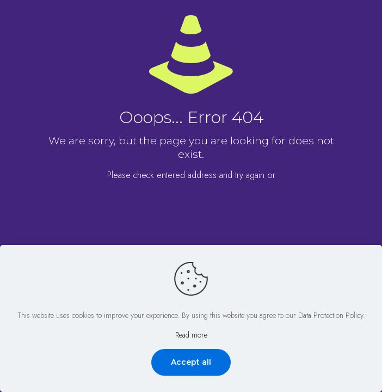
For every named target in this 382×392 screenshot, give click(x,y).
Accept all (191, 362)
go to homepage (197, 206)
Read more (191, 334)
